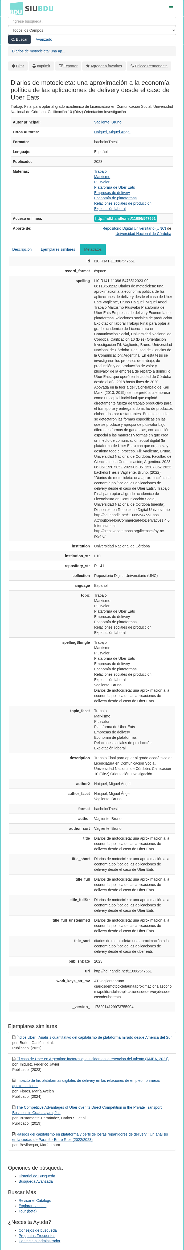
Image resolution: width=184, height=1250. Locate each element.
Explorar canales (32, 1206)
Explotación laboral (110, 209)
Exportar (70, 66)
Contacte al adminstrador (39, 1241)
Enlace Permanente (151, 66)
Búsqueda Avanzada (36, 1181)
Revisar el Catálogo (35, 1200)
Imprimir (43, 66)
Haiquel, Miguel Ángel (112, 132)
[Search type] (92, 30)
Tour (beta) (28, 1211)
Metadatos (92, 249)
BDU (15, 8)
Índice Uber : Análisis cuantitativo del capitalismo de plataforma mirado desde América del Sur (94, 1037)
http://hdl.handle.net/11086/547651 (125, 218)
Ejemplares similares (58, 249)
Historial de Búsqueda (37, 1176)
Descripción (22, 249)
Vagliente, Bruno (107, 122)
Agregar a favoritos (106, 66)
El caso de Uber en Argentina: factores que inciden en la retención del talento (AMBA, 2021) (93, 1059)
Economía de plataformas (115, 198)
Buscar (19, 39)
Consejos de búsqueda (38, 1230)
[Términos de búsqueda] (92, 21)
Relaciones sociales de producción (123, 203)
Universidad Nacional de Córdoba (143, 234)
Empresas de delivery (112, 193)
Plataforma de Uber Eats (114, 187)
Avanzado (44, 39)
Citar (20, 66)
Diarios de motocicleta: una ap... (38, 51)
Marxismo (102, 177)
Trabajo (100, 171)
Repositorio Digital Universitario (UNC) (135, 228)
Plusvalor (102, 182)
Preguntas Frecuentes (37, 1236)
